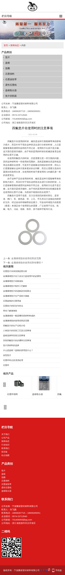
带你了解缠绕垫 (10, 311)
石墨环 (6, 365)
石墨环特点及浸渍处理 (13, 360)
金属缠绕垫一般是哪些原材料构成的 (19, 316)
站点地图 (5, 455)
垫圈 (7, 68)
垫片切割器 (11, 96)
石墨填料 (9, 74)
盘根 (7, 63)
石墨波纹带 (11, 79)
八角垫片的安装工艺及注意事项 (17, 330)
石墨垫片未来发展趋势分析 (15, 271)
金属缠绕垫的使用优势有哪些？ (27, 262)
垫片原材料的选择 (11, 345)
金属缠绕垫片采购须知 (13, 281)
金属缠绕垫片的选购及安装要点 (17, 291)
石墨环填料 (12, 394)
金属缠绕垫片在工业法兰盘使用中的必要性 (22, 276)
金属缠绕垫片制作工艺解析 (15, 286)
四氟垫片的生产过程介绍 (14, 325)
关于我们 (5, 434)
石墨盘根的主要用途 (12, 301)
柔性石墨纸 (11, 85)
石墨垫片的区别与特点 (13, 306)
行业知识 (5, 445)
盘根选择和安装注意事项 (14, 335)
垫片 (7, 57)
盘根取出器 (11, 90)
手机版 (58, 570)
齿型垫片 (7, 355)
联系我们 (5, 448)
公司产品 (5, 438)
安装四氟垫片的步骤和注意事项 (17, 340)
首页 (6, 45)
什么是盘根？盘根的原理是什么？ (18, 350)
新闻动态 (14, 45)
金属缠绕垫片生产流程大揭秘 (16, 296)
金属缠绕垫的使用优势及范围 (26, 258)
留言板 (4, 452)
